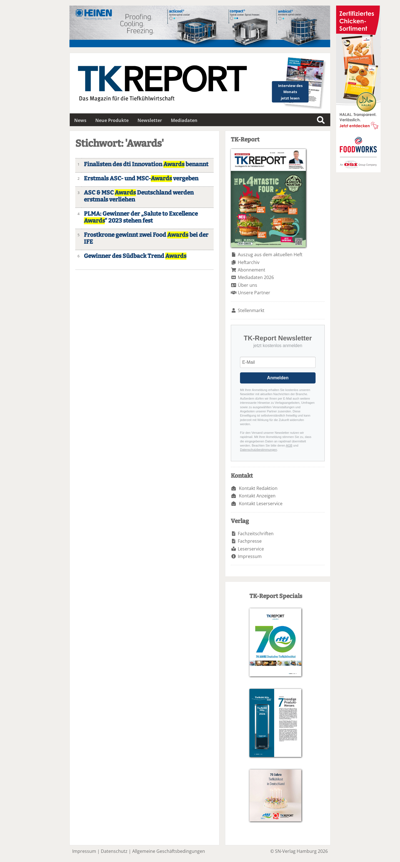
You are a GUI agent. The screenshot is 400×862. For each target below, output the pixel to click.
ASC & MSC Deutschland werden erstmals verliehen (139, 196)
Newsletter (150, 120)
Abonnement (251, 270)
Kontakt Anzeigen (257, 496)
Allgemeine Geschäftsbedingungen (168, 851)
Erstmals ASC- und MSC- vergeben (141, 178)
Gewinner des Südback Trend (135, 256)
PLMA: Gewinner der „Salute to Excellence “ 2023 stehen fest (141, 217)
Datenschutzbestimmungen (258, 449)
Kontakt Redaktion (258, 488)
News (80, 120)
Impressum (250, 556)
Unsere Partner (254, 293)
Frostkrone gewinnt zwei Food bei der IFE (146, 238)
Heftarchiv (248, 262)
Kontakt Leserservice (260, 503)
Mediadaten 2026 (256, 277)
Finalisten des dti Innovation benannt (146, 164)
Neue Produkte (112, 120)
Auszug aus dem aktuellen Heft (270, 254)
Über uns (247, 285)
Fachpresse (250, 541)
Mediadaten (184, 120)
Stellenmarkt (251, 310)
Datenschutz (114, 851)
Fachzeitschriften (256, 533)
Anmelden (277, 377)
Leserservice (251, 549)
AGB (289, 445)
